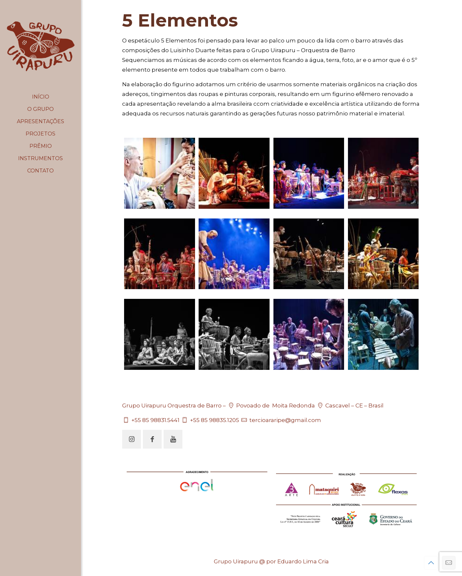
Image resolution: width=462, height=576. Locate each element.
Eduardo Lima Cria (303, 561)
